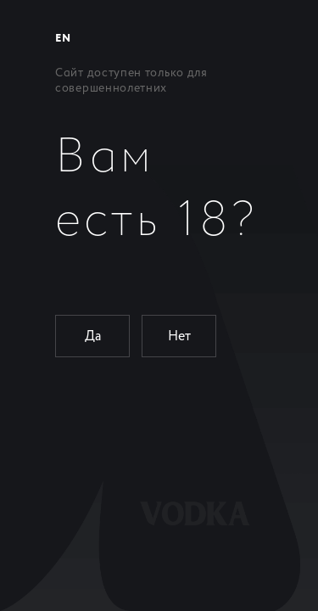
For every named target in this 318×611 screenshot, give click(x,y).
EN (62, 39)
